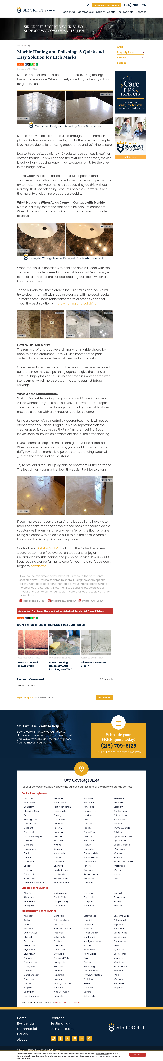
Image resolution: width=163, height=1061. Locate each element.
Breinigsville (29, 905)
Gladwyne (59, 941)
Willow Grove (120, 966)
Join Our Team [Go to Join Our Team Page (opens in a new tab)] (62, 1029)
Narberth (88, 945)
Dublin (27, 853)
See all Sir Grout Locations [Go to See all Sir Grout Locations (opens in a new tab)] (67, 1002)
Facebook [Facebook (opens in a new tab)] (60, 1038)
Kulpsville (58, 996)
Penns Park (89, 832)
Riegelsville (89, 878)
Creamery (29, 979)
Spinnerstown (120, 815)
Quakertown (90, 861)
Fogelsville (89, 897)
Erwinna (28, 870)
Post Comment (104, 697)
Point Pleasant (91, 857)
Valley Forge (120, 953)
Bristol (27, 815)
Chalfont (28, 827)
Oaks (86, 958)
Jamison (58, 849)
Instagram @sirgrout (63, 600)
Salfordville (89, 996)
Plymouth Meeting (93, 974)
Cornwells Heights (33, 836)
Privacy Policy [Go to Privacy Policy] (102, 1053)
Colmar (28, 970)
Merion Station (91, 932)
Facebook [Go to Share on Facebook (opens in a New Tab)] (26, 64)
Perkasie (88, 836)
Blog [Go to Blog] (27, 45)
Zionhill (117, 878)
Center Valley (61, 897)
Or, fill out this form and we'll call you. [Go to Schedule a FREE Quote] (118, 752)
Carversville (30, 823)
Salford (87, 991)
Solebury (118, 806)
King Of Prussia (61, 991)
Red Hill (87, 983)
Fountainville (60, 811)
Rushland (88, 882)
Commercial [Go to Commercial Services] (86, 12)
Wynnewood (120, 983)
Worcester (119, 970)
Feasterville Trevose (34, 882)
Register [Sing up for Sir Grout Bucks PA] (29, 697)
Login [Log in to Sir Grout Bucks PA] (19, 697)
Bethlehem (29, 901)
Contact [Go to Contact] (141, 12)
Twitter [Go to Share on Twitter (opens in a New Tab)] (28, 64)
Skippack (118, 924)
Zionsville (118, 905)
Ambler (27, 920)
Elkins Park (59, 915)
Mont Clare (89, 937)
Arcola (27, 924)
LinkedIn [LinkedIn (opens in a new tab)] (81, 1038)
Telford (117, 945)
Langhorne (59, 861)
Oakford (88, 819)
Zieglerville (119, 987)
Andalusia (29, 798)
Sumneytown (120, 941)
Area (120, 46)
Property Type (125, 52)
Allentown (29, 897)
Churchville (29, 832)
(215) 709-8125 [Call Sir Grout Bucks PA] (135, 5)
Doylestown (30, 849)
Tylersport (119, 949)
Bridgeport (29, 945)
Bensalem (29, 806)
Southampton (121, 811)
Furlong (58, 815)
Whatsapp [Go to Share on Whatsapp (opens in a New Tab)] (31, 64)
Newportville (90, 811)
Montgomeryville (92, 941)
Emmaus (88, 893)
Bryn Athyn (29, 949)
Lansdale (88, 920)
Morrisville (88, 798)
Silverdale (119, 802)
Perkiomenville (91, 970)
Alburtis (27, 893)
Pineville (88, 844)
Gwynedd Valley (62, 958)
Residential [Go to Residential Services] (68, 12)
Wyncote (118, 979)
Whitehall (118, 901)
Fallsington (29, 878)
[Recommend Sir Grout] (130, 138)
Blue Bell (28, 937)
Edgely (27, 865)
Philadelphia (90, 840)
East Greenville (31, 996)
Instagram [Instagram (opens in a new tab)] (53, 1038)
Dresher (28, 983)
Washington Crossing (124, 861)
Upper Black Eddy (123, 836)
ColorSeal (68, 611)
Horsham (58, 979)
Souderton (119, 928)
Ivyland (57, 844)
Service (121, 57)
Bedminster (29, 802)
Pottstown (89, 979)
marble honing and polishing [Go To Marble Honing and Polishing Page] (75, 303)
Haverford (59, 974)
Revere (87, 865)
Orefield (118, 893)
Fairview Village (61, 920)
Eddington (29, 861)
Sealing (58, 611)
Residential (81, 611)
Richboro (88, 870)
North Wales (90, 953)
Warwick (118, 857)
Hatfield (58, 970)
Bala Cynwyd (31, 932)
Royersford (89, 987)
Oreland (88, 962)
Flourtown (59, 924)
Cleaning (48, 611)
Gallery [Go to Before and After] (100, 12)
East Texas (59, 905)
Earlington (29, 991)
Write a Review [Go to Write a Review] (88, 5)
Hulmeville (59, 840)
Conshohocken (31, 974)
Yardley (118, 874)
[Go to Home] (37, 10)
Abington (28, 915)
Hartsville (58, 823)
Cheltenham (30, 962)
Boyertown (29, 941)
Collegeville (29, 966)
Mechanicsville (61, 878)
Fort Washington (62, 806)
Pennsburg (89, 966)
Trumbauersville (122, 827)
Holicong (58, 832)
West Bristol (119, 865)
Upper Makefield (122, 844)
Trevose (118, 823)
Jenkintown (59, 987)
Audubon (28, 928)
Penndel (88, 827)
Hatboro (58, 966)
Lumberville (59, 874)
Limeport (88, 901)
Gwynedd (59, 953)
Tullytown (118, 832)
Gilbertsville (59, 937)
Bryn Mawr (29, 953)
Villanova (118, 958)
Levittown (58, 865)
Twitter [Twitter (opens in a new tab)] (67, 1038)
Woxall (117, 974)
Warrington (119, 853)
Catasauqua (60, 893)
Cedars (28, 958)
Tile (33, 611)
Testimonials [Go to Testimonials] (125, 12)
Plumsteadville (91, 853)
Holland (58, 836)
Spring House (120, 932)
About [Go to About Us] (111, 12)
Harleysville (59, 962)
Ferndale (58, 798)
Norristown (89, 949)
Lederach (88, 924)
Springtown (119, 819)
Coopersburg (61, 901)
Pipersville (89, 849)
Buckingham (30, 819)
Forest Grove (60, 802)
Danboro (28, 844)
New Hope (89, 806)
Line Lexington (61, 870)
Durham (28, 857)
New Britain (89, 802)
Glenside (58, 945)
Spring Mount (120, 937)
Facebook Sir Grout (34, 600)
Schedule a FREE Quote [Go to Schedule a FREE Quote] (106, 5)
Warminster (119, 849)
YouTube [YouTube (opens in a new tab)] (74, 1038)
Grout (39, 611)
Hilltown (58, 827)
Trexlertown (119, 897)
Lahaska (58, 857)
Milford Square (61, 882)
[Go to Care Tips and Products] (130, 92)
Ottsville (88, 823)
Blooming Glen (31, 811)
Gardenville (59, 819)
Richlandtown (91, 874)
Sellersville (119, 798)
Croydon (28, 840)
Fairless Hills (30, 874)
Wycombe (119, 870)
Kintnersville (60, 853)
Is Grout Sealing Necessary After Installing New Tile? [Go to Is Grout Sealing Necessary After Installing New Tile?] (60, 666)
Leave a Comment (30, 679)
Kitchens (100, 611)
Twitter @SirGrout (92, 600)
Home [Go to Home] (20, 45)
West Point (119, 962)
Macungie (89, 905)
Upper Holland (121, 840)
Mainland (88, 928)
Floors (91, 611)
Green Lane (60, 949)
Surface (121, 63)
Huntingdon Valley (63, 983)
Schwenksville (120, 920)
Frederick (58, 932)
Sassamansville (121, 915)
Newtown (88, 815)
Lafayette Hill (90, 915)
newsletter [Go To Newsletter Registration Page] (38, 566)
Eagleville (28, 987)
